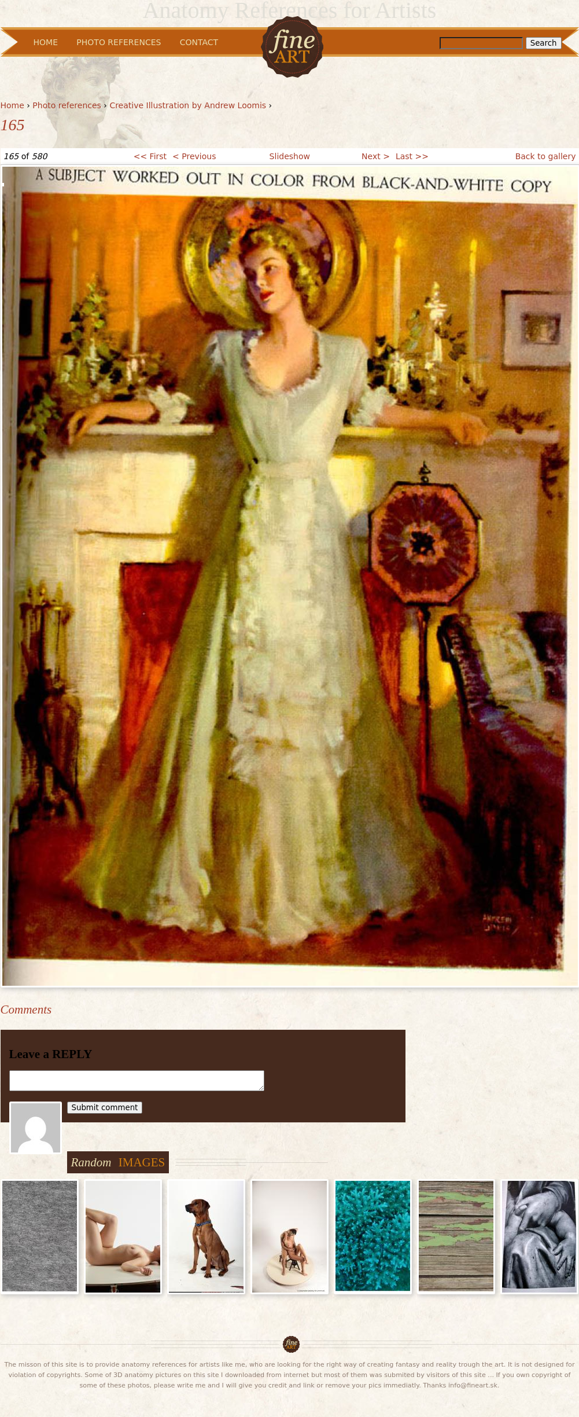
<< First (150, 156)
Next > (376, 156)
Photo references (66, 105)
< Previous (194, 156)
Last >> (412, 156)
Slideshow (290, 156)
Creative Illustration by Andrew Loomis (187, 105)
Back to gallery (545, 156)
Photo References (118, 42)
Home (12, 105)
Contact (199, 42)
